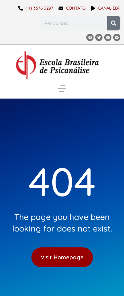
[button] (62, 89)
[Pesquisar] (113, 23)
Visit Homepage (62, 257)
